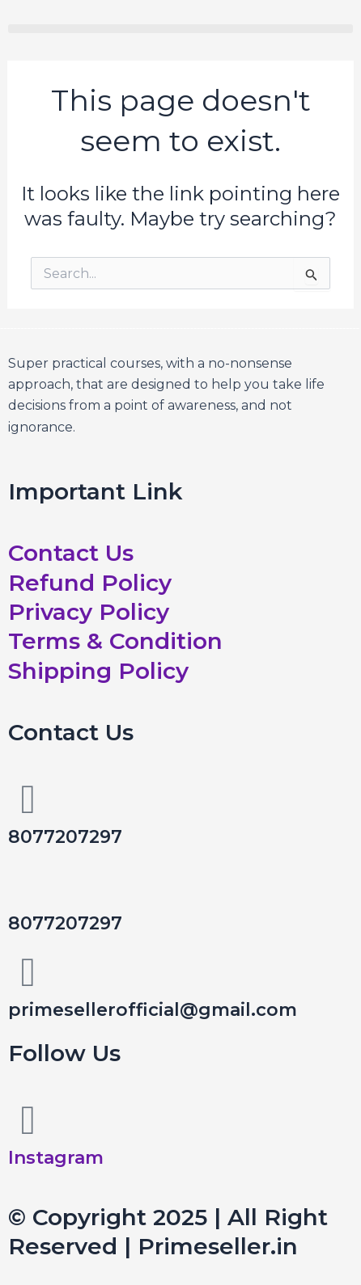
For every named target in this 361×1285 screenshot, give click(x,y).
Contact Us (71, 553)
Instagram (56, 1158)
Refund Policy (90, 582)
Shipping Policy (98, 671)
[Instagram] (28, 1120)
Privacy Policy (88, 612)
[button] (180, 28)
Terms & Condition (115, 641)
